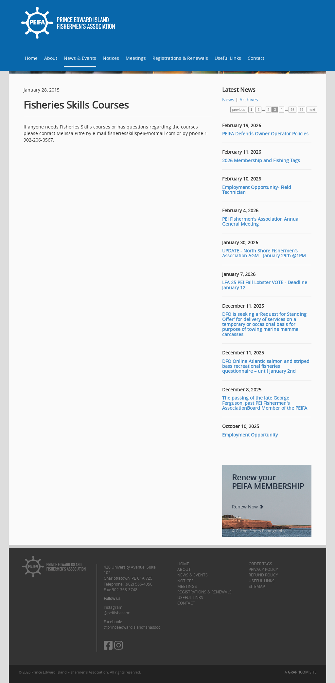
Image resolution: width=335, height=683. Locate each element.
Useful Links (228, 58)
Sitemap (257, 586)
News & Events (80, 58)
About (50, 58)
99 (302, 109)
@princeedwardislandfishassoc (132, 627)
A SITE (300, 672)
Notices (111, 58)
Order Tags (260, 563)
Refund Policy (263, 574)
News (228, 99)
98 (292, 109)
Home (31, 58)
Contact (256, 58)
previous (238, 109)
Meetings (136, 58)
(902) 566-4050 (138, 584)
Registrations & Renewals (180, 58)
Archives (248, 99)
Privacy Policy (263, 569)
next (312, 109)
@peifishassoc (117, 612)
